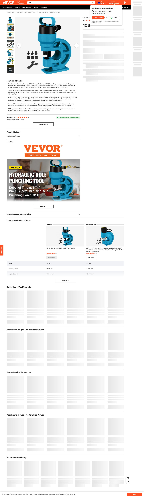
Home (8, 12)
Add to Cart (91, 257)
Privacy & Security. (71, 494)
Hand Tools (19, 12)
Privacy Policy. (97, 22)
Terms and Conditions (113, 21)
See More (65, 280)
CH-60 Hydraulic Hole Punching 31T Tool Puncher (60, 248)
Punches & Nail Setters (42, 12)
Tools (13, 12)
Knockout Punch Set (55, 12)
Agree (134, 494)
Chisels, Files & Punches (29, 12)
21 (19, 119)
